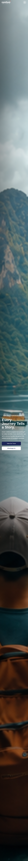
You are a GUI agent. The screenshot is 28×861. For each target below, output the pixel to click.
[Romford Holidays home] (6, 2)
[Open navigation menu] (24, 2)
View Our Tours (11, 443)
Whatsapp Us (11, 448)
